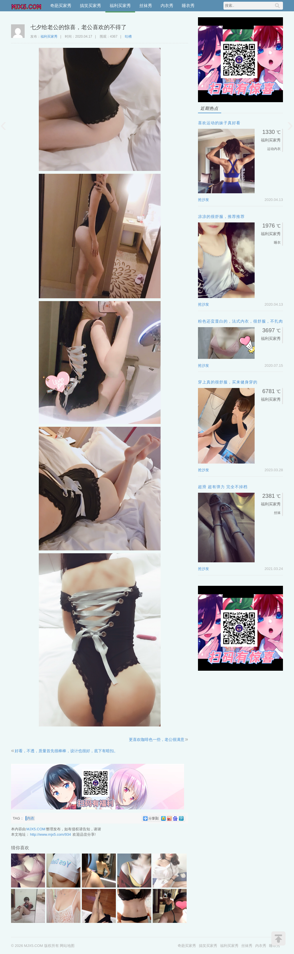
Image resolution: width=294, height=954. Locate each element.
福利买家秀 (120, 5)
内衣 (30, 818)
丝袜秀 (145, 5)
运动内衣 (274, 149)
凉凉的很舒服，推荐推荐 (221, 216)
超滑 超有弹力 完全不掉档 (223, 486)
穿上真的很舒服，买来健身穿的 (227, 382)
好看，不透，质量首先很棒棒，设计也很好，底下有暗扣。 (66, 751)
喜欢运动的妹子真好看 (219, 123)
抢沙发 (203, 200)
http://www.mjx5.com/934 (50, 834)
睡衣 (277, 243)
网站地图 (67, 946)
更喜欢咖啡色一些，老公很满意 (156, 739)
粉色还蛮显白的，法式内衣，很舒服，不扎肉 (240, 321)
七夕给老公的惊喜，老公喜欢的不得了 (78, 27)
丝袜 (277, 513)
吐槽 (128, 36)
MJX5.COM (26, 5)
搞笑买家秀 (90, 5)
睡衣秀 (188, 5)
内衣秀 (167, 5)
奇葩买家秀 (60, 5)
